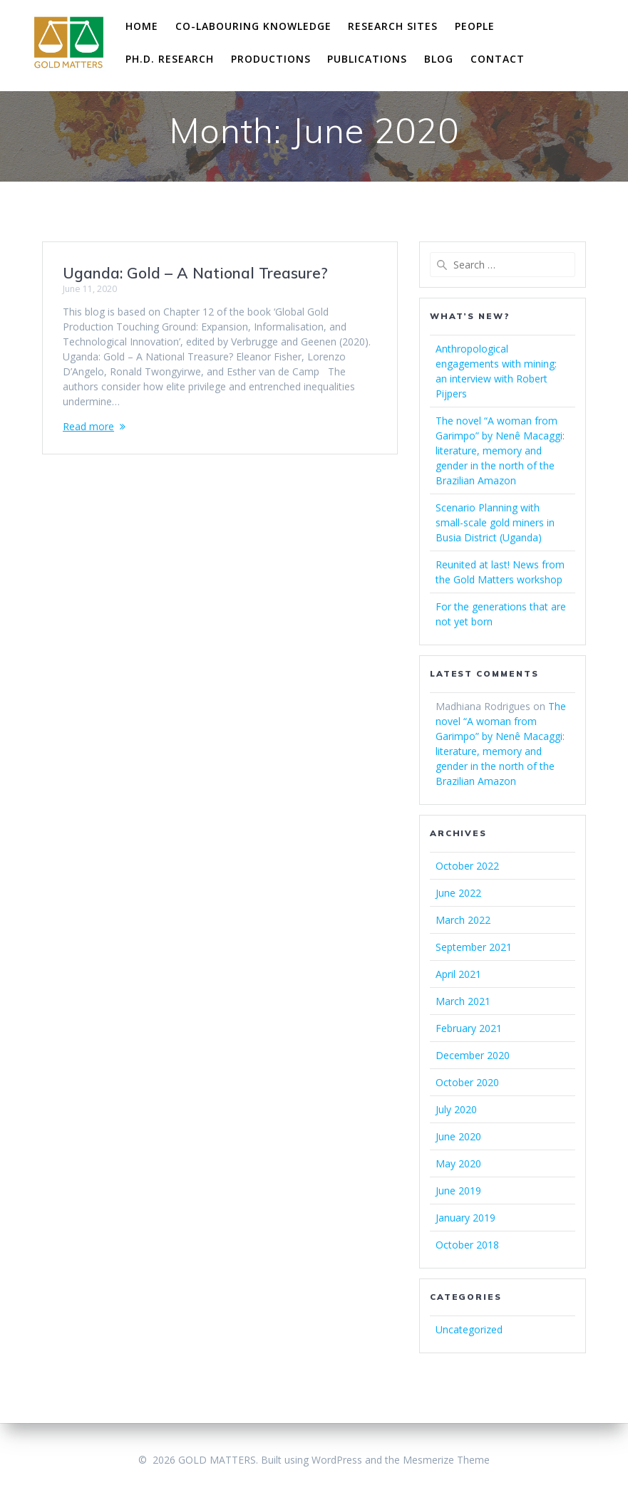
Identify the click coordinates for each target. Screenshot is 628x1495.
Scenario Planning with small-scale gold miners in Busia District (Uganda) (495, 522)
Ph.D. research (169, 59)
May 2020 (458, 1163)
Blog (438, 59)
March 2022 (463, 920)
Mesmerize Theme (446, 1460)
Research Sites (393, 26)
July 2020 (456, 1109)
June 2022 (458, 893)
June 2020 (458, 1136)
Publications (367, 59)
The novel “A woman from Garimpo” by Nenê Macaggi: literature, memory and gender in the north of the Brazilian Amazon (500, 450)
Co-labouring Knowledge (253, 26)
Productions (271, 59)
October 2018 (467, 1244)
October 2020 (467, 1082)
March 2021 (463, 1001)
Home (141, 26)
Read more (88, 426)
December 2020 (473, 1055)
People (475, 26)
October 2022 (467, 865)
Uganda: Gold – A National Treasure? (195, 273)
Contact (497, 59)
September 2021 (474, 947)
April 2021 (458, 974)
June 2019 (458, 1190)
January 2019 (465, 1217)
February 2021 (469, 1028)
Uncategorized (469, 1329)
